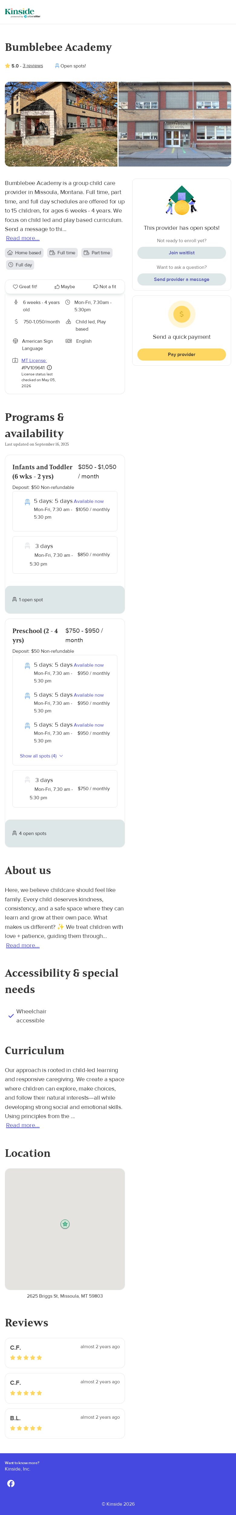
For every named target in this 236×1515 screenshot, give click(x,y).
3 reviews (33, 66)
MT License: (34, 361)
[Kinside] (22, 13)
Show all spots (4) (41, 756)
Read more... (23, 238)
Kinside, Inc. (18, 1469)
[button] (65, 1224)
